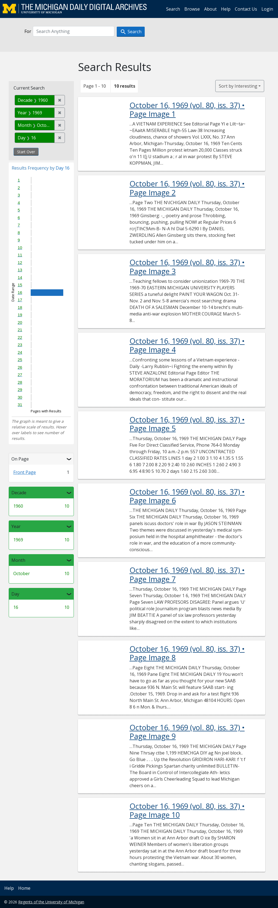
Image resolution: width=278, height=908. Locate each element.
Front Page (24, 472)
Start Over (26, 151)
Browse (192, 9)
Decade (18, 493)
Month (18, 560)
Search (173, 9)
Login (267, 9)
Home (24, 888)
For (27, 31)
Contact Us (246, 9)
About (210, 9)
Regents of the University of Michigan (51, 901)
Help (225, 9)
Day (15, 594)
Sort (238, 86)
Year (16, 526)
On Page (20, 459)
